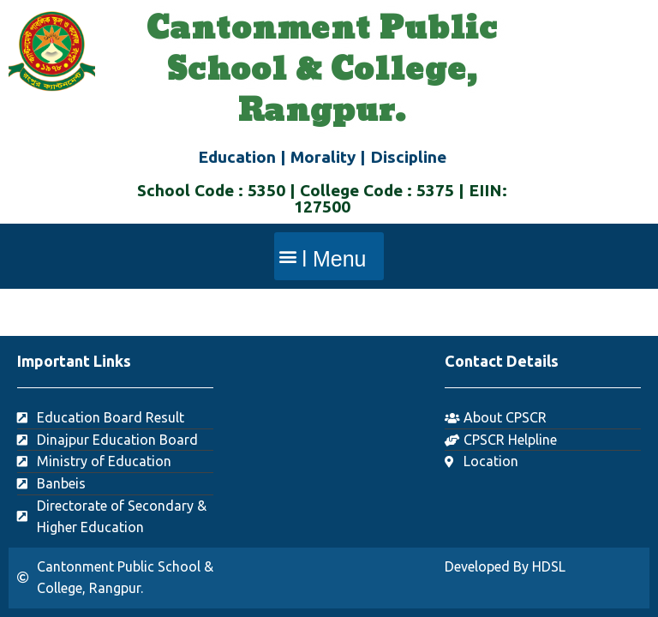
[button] (329, 256)
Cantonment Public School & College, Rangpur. (322, 70)
